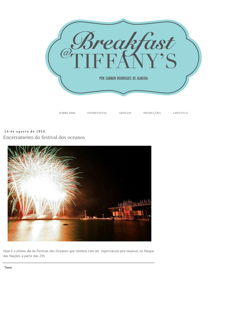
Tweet (8, 267)
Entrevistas (97, 113)
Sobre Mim (67, 113)
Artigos (125, 113)
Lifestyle (180, 113)
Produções (152, 113)
